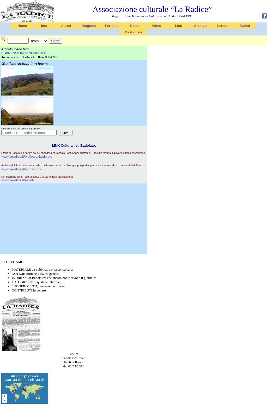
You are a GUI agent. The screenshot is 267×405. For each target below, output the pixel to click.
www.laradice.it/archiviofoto (21, 169)
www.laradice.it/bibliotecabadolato (26, 156)
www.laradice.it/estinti (17, 180)
